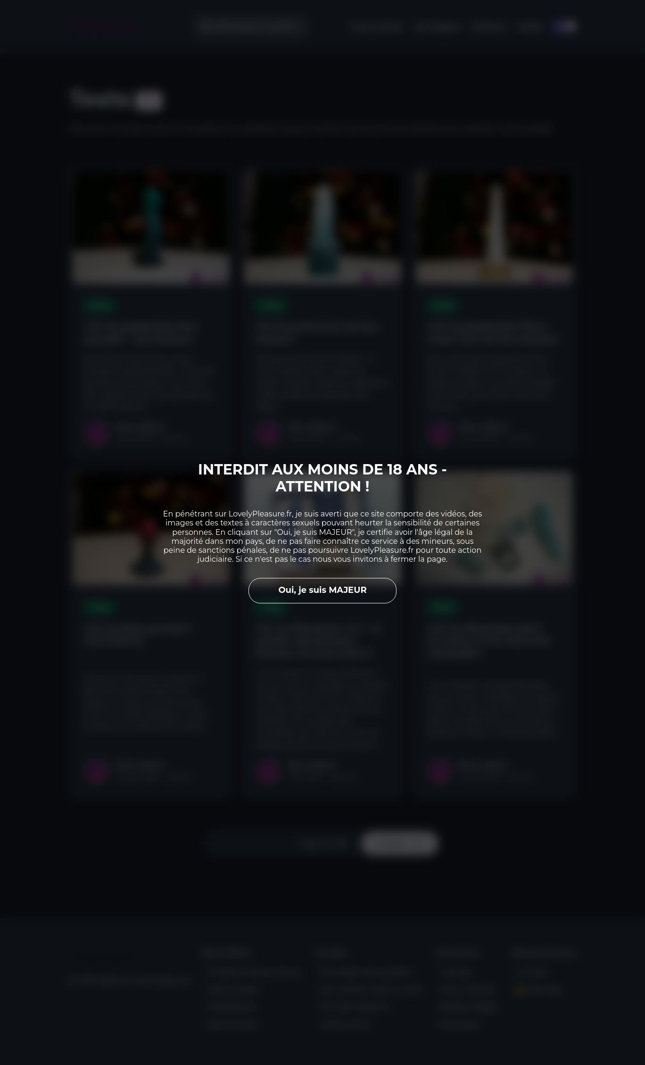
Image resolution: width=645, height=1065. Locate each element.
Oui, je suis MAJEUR (322, 590)
